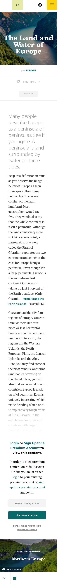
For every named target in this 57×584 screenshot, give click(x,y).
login (15, 477)
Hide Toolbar (11, 569)
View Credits (28, 94)
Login (14, 443)
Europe (31, 70)
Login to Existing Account (27, 503)
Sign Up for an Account (27, 515)
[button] (28, 81)
